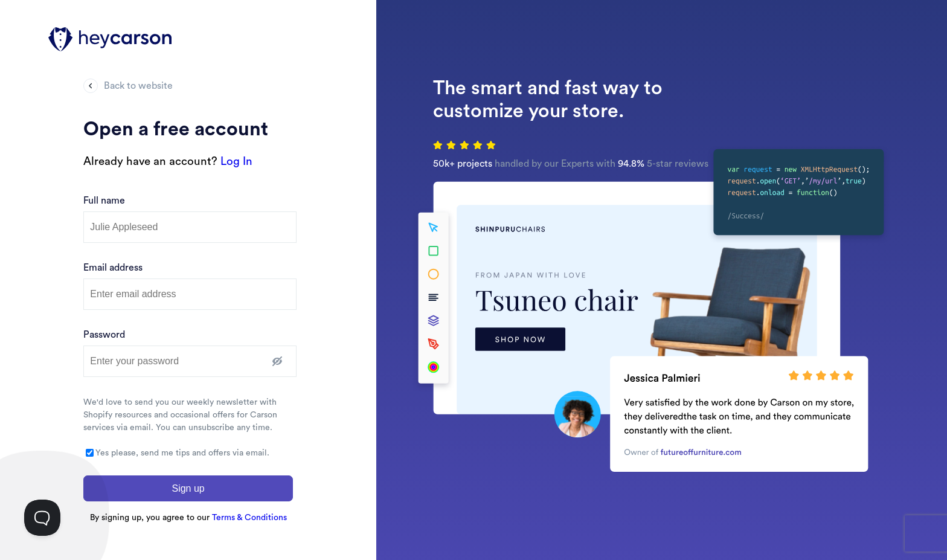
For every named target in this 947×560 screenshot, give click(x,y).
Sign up (188, 488)
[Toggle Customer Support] (42, 518)
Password (104, 335)
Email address (113, 267)
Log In (236, 161)
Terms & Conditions (249, 517)
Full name (104, 200)
